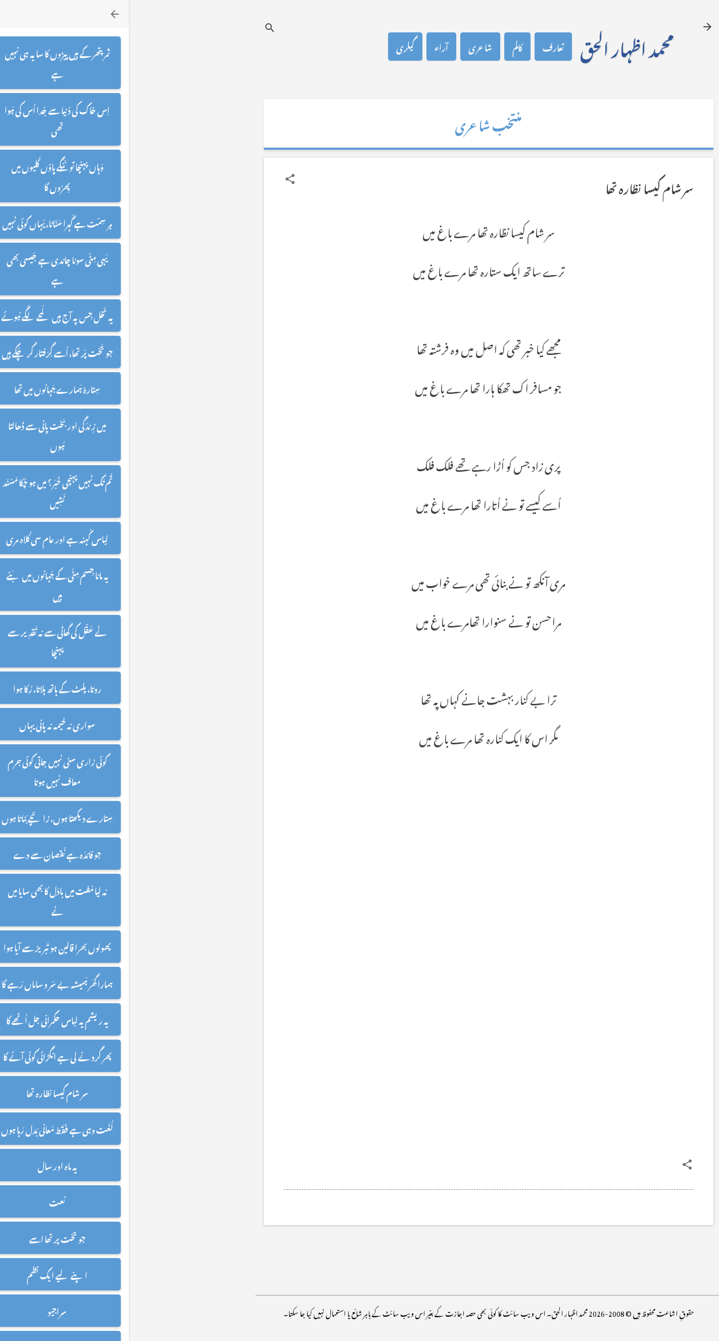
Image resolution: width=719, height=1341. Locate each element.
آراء (312, 46)
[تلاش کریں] (141, 27)
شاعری (351, 46)
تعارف (424, 46)
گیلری (276, 46)
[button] (161, 179)
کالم (389, 46)
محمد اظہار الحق (498, 46)
